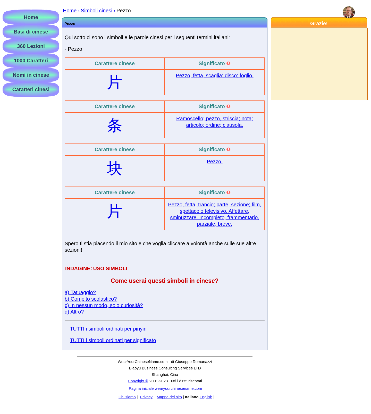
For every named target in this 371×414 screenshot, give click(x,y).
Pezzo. (214, 161)
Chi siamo (127, 397)
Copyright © (138, 381)
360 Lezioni (31, 46)
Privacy (146, 397)
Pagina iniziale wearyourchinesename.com (165, 388)
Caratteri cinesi (31, 89)
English (206, 397)
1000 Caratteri (31, 60)
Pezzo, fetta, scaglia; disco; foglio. (214, 75)
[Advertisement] (319, 64)
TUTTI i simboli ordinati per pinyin (108, 329)
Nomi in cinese (31, 75)
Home (31, 17)
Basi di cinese (31, 32)
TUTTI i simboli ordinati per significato (113, 340)
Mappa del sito (169, 397)
